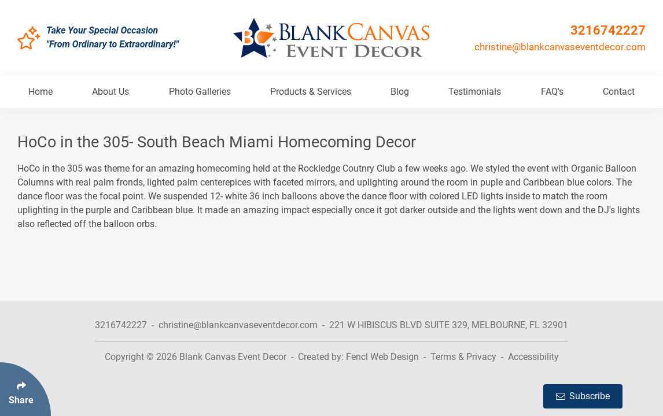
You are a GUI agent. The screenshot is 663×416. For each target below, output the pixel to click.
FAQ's (552, 91)
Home (40, 91)
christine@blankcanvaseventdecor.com (560, 47)
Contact (619, 91)
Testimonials (474, 91)
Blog (400, 91)
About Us (110, 91)
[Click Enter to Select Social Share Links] (25, 389)
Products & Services (310, 91)
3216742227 (608, 30)
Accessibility (533, 356)
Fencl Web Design (382, 356)
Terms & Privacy (463, 356)
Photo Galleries (200, 91)
